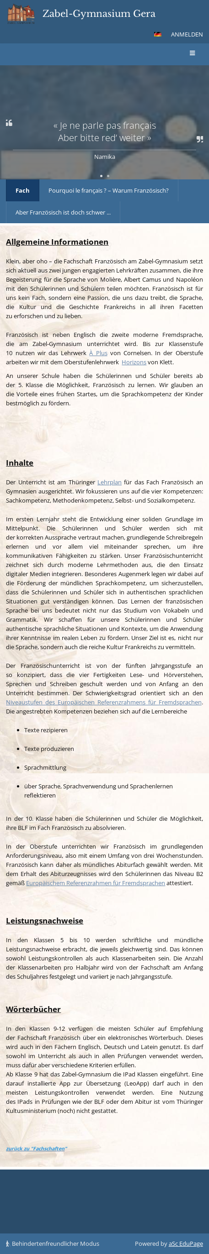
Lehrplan (109, 482)
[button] (158, 34)
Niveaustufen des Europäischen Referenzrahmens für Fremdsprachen (103, 702)
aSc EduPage (186, 1243)
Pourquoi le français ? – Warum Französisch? (108, 190)
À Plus (98, 353)
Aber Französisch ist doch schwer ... (63, 212)
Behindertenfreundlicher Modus (52, 1243)
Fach (23, 190)
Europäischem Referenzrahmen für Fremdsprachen (95, 883)
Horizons (134, 362)
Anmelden (187, 34)
